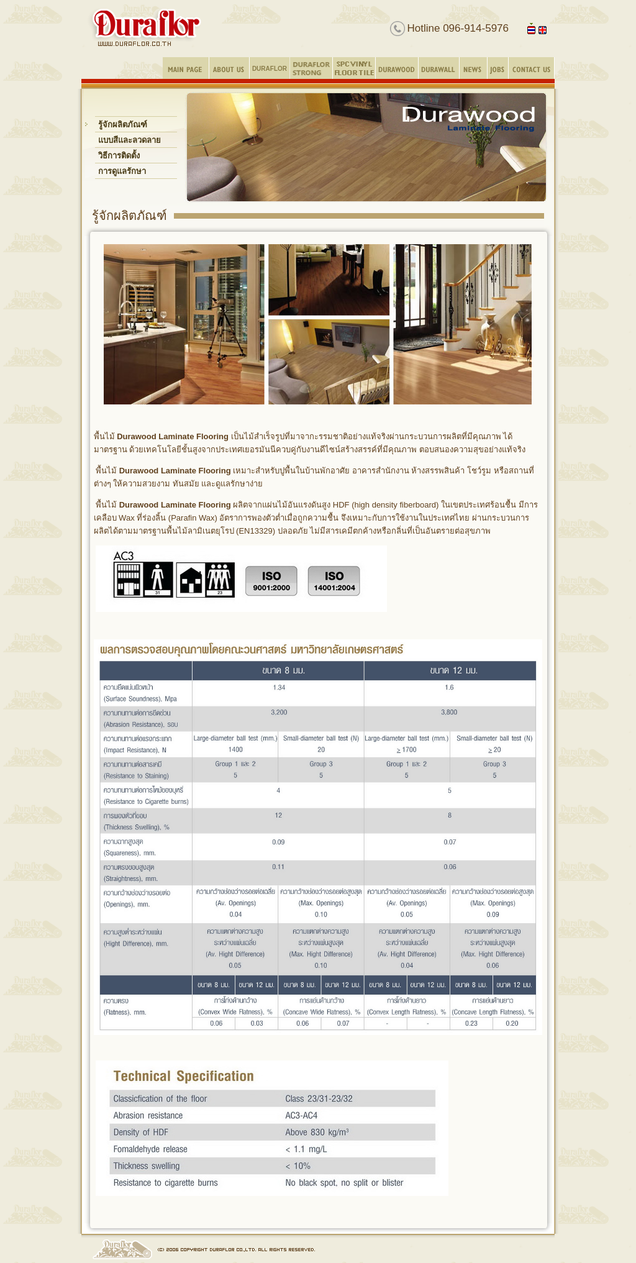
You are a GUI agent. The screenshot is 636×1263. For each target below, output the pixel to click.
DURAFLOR (269, 68)
